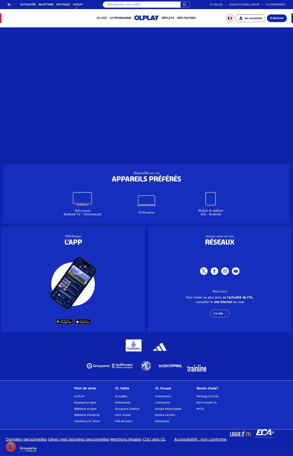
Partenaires (162, 421)
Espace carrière (165, 415)
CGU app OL (154, 439)
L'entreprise (162, 402)
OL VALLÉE (216, 4)
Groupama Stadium (127, 409)
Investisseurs (163, 396)
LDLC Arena (123, 415)
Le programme (120, 18)
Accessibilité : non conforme (200, 439)
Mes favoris (186, 18)
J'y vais (218, 313)
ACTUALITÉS (28, 4)
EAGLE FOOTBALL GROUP (244, 4)
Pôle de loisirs (123, 421)
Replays (168, 18)
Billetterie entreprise (87, 415)
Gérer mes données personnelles (78, 439)
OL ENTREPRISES (275, 4)
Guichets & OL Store (87, 421)
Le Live (102, 18)
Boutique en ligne (85, 402)
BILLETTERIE (46, 4)
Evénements (123, 402)
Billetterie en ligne (85, 409)
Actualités (121, 396)
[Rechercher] (146, 5)
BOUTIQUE (63, 4)
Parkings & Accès (208, 396)
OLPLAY (79, 396)
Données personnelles (26, 439)
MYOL (200, 409)
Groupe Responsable (168, 409)
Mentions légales (126, 439)
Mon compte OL (207, 402)
